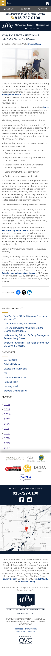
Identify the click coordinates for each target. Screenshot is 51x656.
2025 (6, 409)
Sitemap (31, 631)
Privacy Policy (31, 629)
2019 (6, 438)
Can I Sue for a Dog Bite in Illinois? (21, 323)
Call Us (9, 9)
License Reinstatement (15, 377)
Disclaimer (20, 631)
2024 (6, 414)
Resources (18, 629)
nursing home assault (11, 95)
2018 (6, 443)
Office (42, 9)
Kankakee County (27, 582)
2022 (6, 424)
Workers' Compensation (15, 391)
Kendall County (41, 579)
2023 (6, 419)
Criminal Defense (12, 364)
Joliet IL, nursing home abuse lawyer (18, 273)
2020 (6, 433)
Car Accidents (10, 360)
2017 (6, 448)
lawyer (46, 107)
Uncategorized (11, 386)
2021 (6, 428)
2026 (6, 404)
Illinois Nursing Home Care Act (16, 230)
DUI (6, 373)
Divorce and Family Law (15, 369)
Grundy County (10, 579)
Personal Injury (34, 44)
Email (25, 9)
